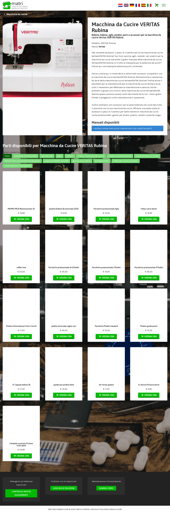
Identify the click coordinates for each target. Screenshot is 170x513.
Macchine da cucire (15, 14)
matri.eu (86, 509)
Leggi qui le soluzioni (64, 488)
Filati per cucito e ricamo (125, 161)
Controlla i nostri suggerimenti (21, 493)
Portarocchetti (102, 161)
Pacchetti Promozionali (25, 156)
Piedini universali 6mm (120, 156)
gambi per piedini (81, 161)
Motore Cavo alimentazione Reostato (22, 161)
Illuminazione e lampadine (18, 166)
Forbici (69, 156)
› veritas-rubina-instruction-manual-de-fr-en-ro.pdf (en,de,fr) (122, 128)
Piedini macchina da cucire (91, 156)
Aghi (59, 156)
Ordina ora (21, 219)
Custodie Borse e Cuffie (147, 156)
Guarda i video (106, 488)
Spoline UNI (47, 156)
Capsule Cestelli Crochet (56, 161)
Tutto (7, 156)
